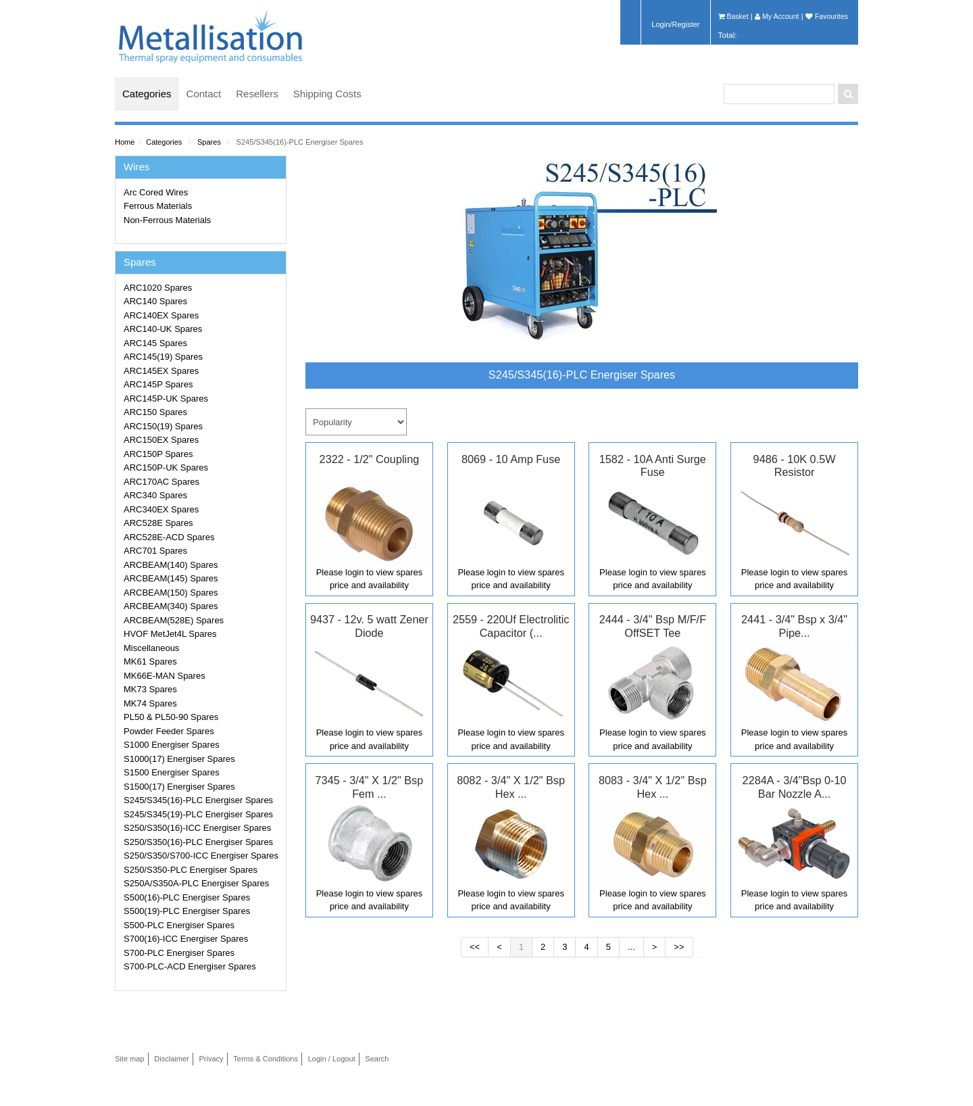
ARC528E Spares (158, 523)
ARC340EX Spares (161, 509)
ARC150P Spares (158, 454)
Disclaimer (171, 1059)
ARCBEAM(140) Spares (171, 565)
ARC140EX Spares (161, 315)
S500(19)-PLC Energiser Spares (187, 911)
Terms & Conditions (265, 1059)
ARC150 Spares (155, 412)
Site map (130, 1059)
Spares (209, 142)
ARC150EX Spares (161, 440)
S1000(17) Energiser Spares (179, 759)
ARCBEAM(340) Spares (171, 606)
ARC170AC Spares (161, 482)
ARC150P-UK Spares (166, 467)
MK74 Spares (150, 703)
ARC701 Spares (155, 551)
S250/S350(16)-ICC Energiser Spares (197, 828)
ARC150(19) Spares (163, 426)
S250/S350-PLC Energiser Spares (190, 870)
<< (475, 947)
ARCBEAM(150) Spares (171, 592)
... (631, 947)
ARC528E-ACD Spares (169, 537)
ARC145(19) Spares (163, 357)
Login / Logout (331, 1059)
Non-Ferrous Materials (167, 220)
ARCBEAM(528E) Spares (174, 620)
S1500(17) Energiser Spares (179, 787)
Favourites (826, 16)
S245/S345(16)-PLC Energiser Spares (300, 142)
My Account (777, 16)
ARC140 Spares (155, 301)
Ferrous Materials (158, 206)
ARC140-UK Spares (163, 329)
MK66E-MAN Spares (164, 676)
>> (679, 947)
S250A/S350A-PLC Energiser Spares (196, 883)
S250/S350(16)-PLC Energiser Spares (198, 842)
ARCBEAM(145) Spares (171, 578)
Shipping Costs (327, 93)
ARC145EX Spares (161, 371)
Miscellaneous (151, 648)
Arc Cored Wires (156, 192)
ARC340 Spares (155, 495)
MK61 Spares (150, 661)
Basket (733, 16)
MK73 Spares (150, 689)
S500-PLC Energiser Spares (179, 925)
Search (377, 1059)
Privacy (211, 1059)
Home (124, 142)
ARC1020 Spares (158, 288)
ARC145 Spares (155, 343)
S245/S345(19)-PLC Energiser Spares (198, 814)
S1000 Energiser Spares (172, 745)
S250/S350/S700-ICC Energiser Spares (201, 855)
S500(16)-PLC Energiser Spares (187, 897)
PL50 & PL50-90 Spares (171, 717)
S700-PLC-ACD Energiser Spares (190, 966)
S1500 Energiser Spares (172, 772)
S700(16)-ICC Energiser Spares (186, 939)
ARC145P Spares (158, 384)
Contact (204, 93)
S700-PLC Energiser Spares (179, 953)
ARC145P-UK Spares (166, 398)
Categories (147, 93)
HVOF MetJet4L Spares (170, 634)
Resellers (257, 93)
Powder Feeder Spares (169, 731)
